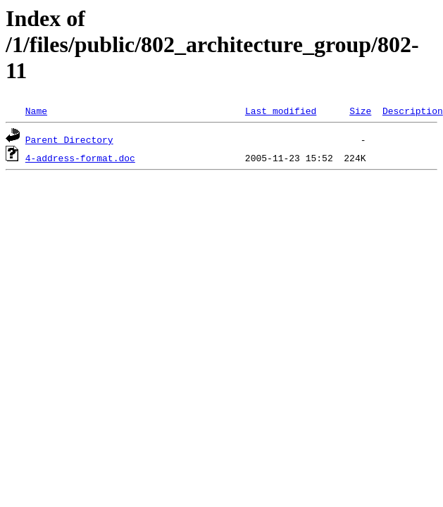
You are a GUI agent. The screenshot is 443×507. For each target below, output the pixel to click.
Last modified (280, 110)
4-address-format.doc (80, 157)
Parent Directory (69, 139)
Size (360, 110)
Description (412, 110)
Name (36, 110)
